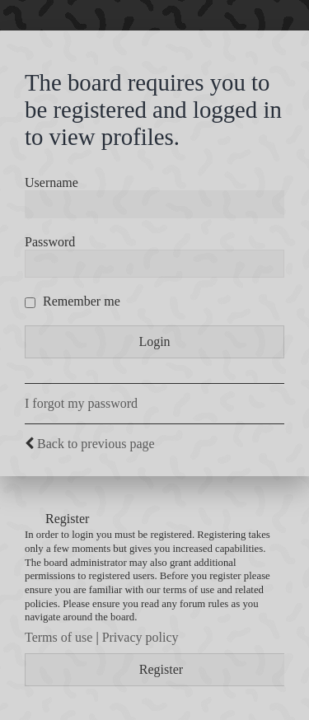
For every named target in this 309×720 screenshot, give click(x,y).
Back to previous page (96, 444)
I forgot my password (81, 403)
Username (51, 182)
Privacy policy (140, 637)
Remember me (72, 301)
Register (161, 669)
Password (50, 242)
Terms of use (58, 637)
